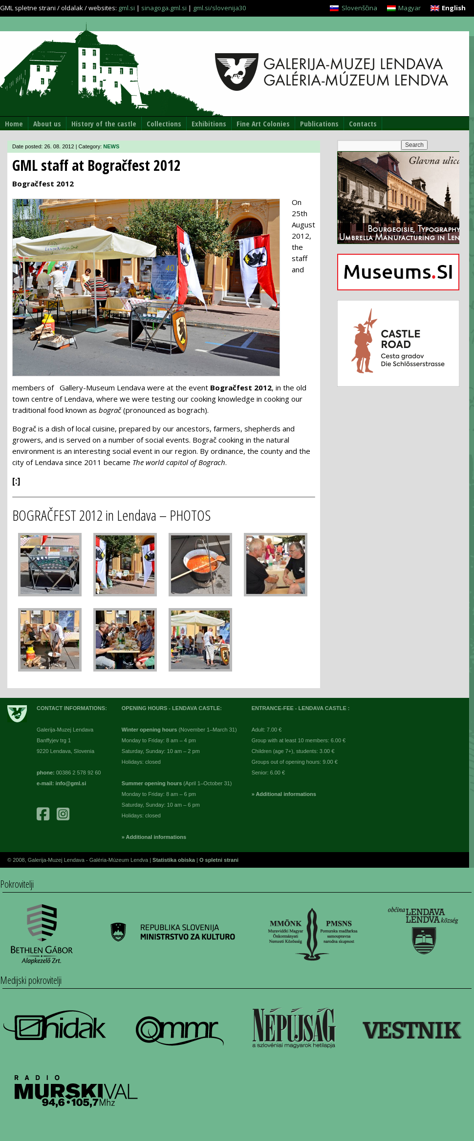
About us (47, 123)
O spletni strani (218, 860)
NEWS (111, 146)
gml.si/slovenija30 (219, 7)
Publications (319, 123)
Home (14, 123)
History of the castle (103, 123)
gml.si (126, 7)
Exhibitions (209, 123)
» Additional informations (154, 837)
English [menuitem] (454, 7)
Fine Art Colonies (263, 123)
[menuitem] (353, 8)
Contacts (363, 123)
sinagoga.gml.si (164, 7)
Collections (164, 123)
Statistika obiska (174, 860)
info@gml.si (71, 783)
